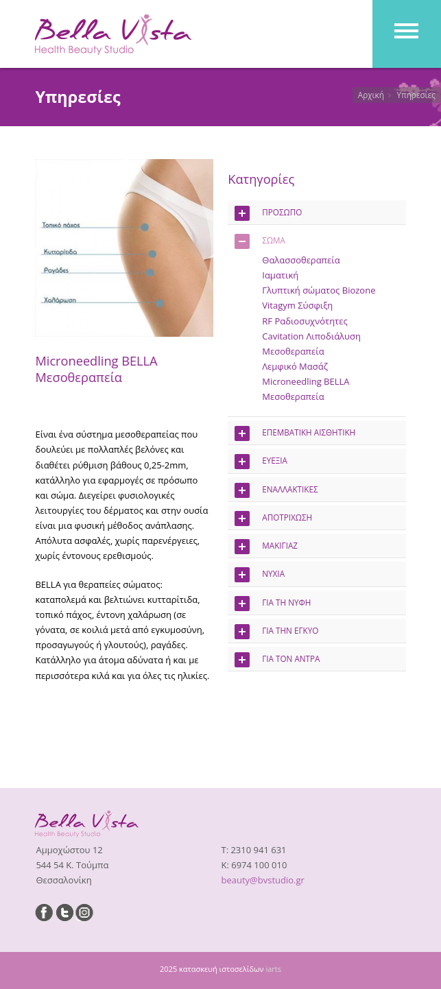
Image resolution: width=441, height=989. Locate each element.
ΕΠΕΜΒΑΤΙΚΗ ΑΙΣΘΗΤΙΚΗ (295, 433)
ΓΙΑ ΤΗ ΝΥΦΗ (273, 603)
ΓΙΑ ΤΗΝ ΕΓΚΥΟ (276, 631)
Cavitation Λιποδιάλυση (311, 336)
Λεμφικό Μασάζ (295, 366)
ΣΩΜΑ (260, 241)
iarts (273, 969)
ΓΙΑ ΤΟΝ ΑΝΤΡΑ (277, 659)
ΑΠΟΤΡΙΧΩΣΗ (273, 518)
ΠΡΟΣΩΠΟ (268, 213)
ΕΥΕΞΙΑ (261, 461)
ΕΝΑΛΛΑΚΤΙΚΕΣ (276, 490)
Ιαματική (280, 275)
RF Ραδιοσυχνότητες (304, 321)
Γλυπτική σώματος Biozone (318, 290)
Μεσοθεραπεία (293, 351)
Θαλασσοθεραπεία (300, 260)
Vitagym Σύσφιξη (297, 305)
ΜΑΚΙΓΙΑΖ (266, 546)
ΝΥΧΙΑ (260, 574)
